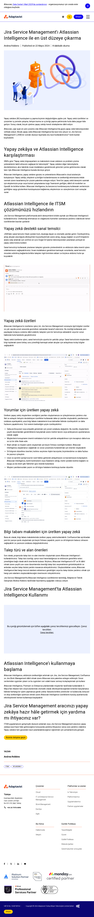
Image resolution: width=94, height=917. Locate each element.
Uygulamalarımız (74, 802)
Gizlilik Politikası (67, 839)
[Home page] (31, 17)
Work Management (43, 804)
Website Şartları (67, 844)
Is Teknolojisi (73, 792)
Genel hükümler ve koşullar (71, 849)
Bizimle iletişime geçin (15, 737)
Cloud (38, 792)
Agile (37, 814)
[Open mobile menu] (88, 17)
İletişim (78, 17)
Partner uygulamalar (75, 806)
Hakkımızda (40, 830)
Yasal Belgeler (66, 830)
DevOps (39, 809)
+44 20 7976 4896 (14, 807)
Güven (63, 835)
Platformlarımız (74, 797)
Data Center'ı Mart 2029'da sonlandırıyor (30, 4)
